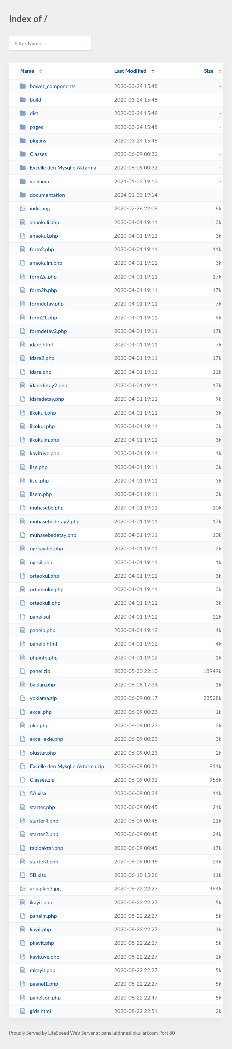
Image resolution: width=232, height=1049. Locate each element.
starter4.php (38, 820)
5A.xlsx (32, 793)
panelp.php (37, 630)
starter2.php (38, 834)
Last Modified (130, 70)
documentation (42, 195)
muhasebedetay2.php (49, 521)
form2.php (36, 249)
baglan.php (37, 684)
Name (27, 70)
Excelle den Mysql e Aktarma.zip (61, 766)
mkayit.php (37, 970)
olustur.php (37, 752)
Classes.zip (37, 779)
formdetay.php (41, 303)
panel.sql (34, 616)
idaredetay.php (41, 399)
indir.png (34, 208)
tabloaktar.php (41, 848)
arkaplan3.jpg (40, 888)
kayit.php (35, 929)
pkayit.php (36, 943)
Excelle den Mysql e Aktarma (57, 167)
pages (31, 127)
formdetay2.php (43, 331)
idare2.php (36, 358)
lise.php (33, 467)
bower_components (47, 86)
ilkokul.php (37, 426)
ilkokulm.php (39, 439)
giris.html (35, 1011)
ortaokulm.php (41, 589)
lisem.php (35, 494)
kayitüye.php (39, 453)
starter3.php (38, 861)
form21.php (38, 317)
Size (209, 70)
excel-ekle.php (41, 739)
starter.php (37, 807)
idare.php (35, 372)
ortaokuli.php (39, 602)
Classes (33, 154)
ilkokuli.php (37, 412)
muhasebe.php (41, 507)
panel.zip (34, 671)
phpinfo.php (38, 657)
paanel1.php (38, 983)
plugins (32, 140)
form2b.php (38, 290)
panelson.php (40, 997)
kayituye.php (39, 956)
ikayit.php (35, 902)
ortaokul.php (39, 575)
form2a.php (38, 276)
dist (28, 113)
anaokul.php (38, 235)
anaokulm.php (40, 262)
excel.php (35, 712)
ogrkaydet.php (41, 548)
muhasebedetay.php (47, 535)
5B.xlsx (32, 875)
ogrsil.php (35, 562)
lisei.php (34, 480)
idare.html (36, 344)
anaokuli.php (39, 222)
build (30, 99)
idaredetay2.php (43, 385)
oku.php (33, 725)
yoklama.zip (38, 698)
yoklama (34, 181)
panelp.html (38, 643)
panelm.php (38, 916)
